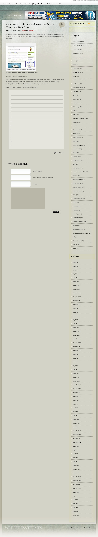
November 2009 (77, 480)
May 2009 (75, 503)
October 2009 (76, 484)
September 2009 (77, 488)
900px (74, 195)
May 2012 (75, 365)
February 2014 (76, 285)
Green (74, 95)
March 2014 (76, 281)
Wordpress (75, 99)
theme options (27, 84)
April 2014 (75, 277)
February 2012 (76, 377)
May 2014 (75, 274)
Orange (74, 133)
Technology (76, 214)
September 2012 (77, 350)
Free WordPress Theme (79, 118)
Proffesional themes (78, 229)
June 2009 (75, 499)
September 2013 (77, 304)
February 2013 (76, 331)
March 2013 (76, 327)
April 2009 (75, 507)
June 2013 (75, 316)
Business (75, 175)
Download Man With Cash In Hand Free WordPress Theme (22, 72)
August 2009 (76, 492)
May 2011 (75, 411)
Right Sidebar (76, 45)
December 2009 (77, 477)
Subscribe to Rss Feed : (79, 23)
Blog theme (76, 149)
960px (74, 248)
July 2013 (75, 312)
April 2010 (75, 461)
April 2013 (75, 323)
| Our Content (27, 4)
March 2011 (76, 419)
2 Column (75, 206)
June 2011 (75, 408)
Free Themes (76, 84)
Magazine (75, 122)
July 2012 (75, 358)
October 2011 (76, 392)
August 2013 (76, 308)
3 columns (75, 68)
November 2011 (77, 388)
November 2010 (77, 434)
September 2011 (77, 396)
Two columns (76, 137)
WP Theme (75, 103)
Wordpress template (78, 145)
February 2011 (76, 423)
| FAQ (16, 4)
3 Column (75, 210)
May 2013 (75, 320)
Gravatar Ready (77, 241)
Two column (76, 129)
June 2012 (75, 362)
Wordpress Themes (77, 80)
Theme (74, 152)
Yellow (74, 141)
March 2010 (76, 465)
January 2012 (76, 381)
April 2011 (75, 415)
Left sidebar (76, 72)
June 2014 (75, 270)
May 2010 (75, 457)
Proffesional (76, 225)
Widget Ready (76, 41)
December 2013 (77, 293)
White (74, 61)
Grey (74, 164)
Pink (74, 237)
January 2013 (76, 335)
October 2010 (76, 438)
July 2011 (75, 404)
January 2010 (76, 473)
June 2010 (75, 454)
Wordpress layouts (77, 179)
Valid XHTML (76, 168)
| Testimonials (50, 4)
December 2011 (77, 385)
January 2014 (76, 289)
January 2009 (76, 515)
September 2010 (77, 442)
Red (74, 110)
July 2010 (75, 450)
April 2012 (75, 369)
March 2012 (76, 373)
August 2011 (76, 400)
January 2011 (76, 427)
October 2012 (76, 346)
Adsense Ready (77, 191)
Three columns (76, 160)
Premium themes (77, 57)
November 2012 (77, 343)
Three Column (76, 183)
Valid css (75, 244)
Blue (74, 64)
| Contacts (11, 4)
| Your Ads (58, 4)
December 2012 (77, 339)
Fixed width (76, 53)
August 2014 (76, 262)
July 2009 (75, 496)
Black (74, 76)
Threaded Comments (78, 221)
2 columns (75, 49)
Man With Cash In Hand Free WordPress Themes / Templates (30, 26)
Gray (74, 126)
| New (21, 4)
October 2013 (76, 300)
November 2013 (77, 297)
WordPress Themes (12, 16)
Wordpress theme (77, 87)
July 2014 (75, 266)
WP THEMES (76, 218)
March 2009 (76, 511)
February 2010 (76, 469)
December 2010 (77, 431)
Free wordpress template (79, 172)
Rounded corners (77, 187)
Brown (74, 114)
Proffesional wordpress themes (80, 233)
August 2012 (76, 354)
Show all (31, 30)
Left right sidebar (77, 198)
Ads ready (75, 91)
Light (74, 202)
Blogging (75, 156)
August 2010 (76, 446)
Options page (76, 106)
